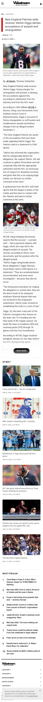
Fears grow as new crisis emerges (21, 638)
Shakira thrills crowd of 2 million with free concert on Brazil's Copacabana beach (22, 607)
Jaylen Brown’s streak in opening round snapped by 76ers (23, 616)
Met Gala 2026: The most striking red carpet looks (22, 623)
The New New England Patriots (15, 558)
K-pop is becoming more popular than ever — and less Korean (22, 598)
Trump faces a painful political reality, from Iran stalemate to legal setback (22, 631)
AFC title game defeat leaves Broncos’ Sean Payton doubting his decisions (20, 489)
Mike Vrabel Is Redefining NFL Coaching (19, 421)
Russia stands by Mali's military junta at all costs (23, 652)
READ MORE (21, 351)
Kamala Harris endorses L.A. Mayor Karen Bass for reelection (21, 644)
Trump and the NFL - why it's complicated (19, 389)
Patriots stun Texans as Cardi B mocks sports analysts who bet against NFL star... (21, 524)
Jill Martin (10, 81)
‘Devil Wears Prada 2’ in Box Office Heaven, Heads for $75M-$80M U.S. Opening (22, 582)
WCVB (31, 107)
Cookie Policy (33, 696)
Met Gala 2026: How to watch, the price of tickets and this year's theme (23, 591)
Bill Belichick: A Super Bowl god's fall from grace (19, 455)
